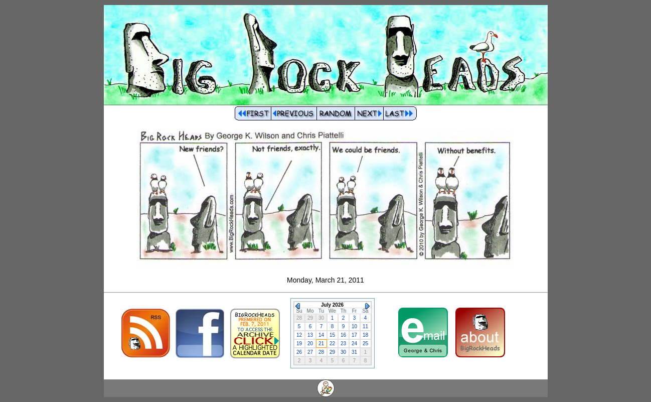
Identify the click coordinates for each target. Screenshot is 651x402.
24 (354, 343)
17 (354, 335)
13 (310, 335)
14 (321, 335)
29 (332, 352)
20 (310, 343)
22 (332, 343)
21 (321, 343)
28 (321, 352)
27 (310, 352)
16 (343, 335)
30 (343, 352)
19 (299, 343)
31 (354, 352)
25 (365, 343)
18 (365, 335)
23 (343, 343)
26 (299, 352)
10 (354, 326)
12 (299, 335)
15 (332, 335)
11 (365, 326)
